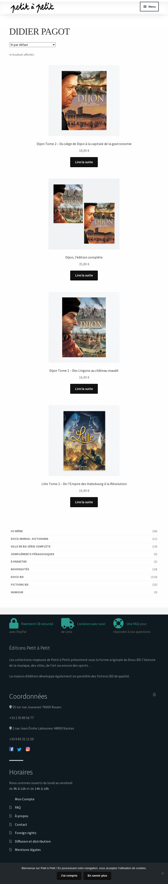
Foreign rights (25, 833)
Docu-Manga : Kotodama (29, 539)
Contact (21, 824)
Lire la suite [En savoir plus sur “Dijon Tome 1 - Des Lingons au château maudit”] (84, 388)
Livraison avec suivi (91, 624)
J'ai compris (69, 875)
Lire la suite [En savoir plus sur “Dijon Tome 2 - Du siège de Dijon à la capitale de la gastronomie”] (84, 162)
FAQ (18, 807)
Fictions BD (20, 584)
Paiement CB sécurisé (37, 624)
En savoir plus (97, 875)
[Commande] (32, 44)
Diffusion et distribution (33, 841)
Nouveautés (20, 569)
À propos (21, 816)
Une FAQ (133, 624)
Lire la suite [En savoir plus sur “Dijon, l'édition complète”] (84, 275)
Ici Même (17, 531)
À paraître (19, 561)
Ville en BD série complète (30, 546)
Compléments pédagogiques (32, 554)
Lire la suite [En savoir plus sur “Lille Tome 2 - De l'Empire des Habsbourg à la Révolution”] (84, 502)
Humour (17, 592)
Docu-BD (17, 577)
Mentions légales (28, 849)
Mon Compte (24, 799)
